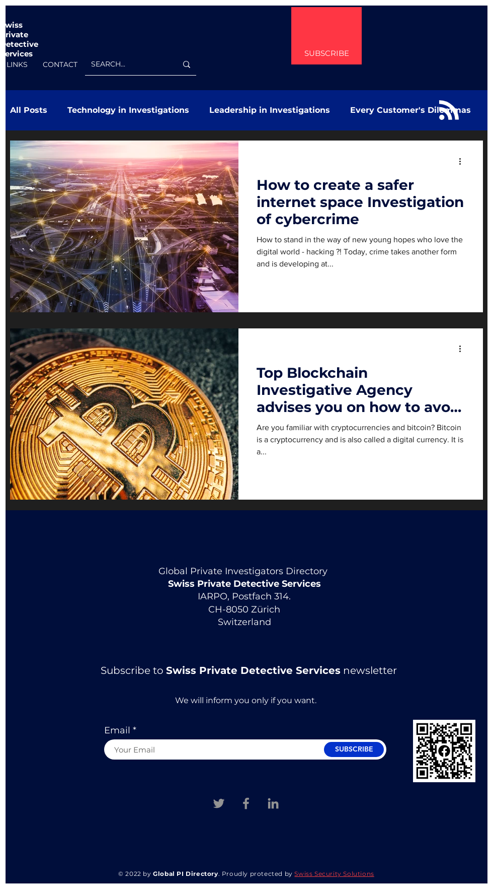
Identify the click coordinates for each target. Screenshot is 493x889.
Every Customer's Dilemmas (410, 110)
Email (117, 730)
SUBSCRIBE (326, 53)
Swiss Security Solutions (334, 873)
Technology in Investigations (128, 110)
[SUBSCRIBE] (354, 749)
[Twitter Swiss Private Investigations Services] (218, 803)
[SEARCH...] (126, 64)
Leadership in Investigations (269, 110)
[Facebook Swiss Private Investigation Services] (246, 803)
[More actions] (463, 161)
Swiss (11, 25)
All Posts (28, 110)
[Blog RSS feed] (449, 110)
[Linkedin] (273, 803)
